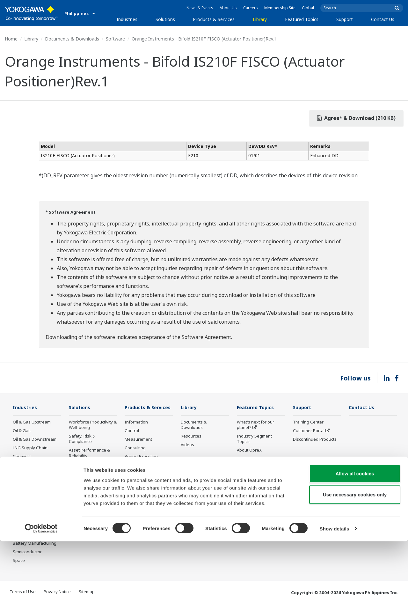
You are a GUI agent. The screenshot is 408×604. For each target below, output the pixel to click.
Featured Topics (301, 19)
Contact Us (382, 19)
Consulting (135, 457)
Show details (334, 591)
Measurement (138, 449)
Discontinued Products (146, 511)
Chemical (22, 457)
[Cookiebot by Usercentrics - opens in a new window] (41, 591)
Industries (127, 19)
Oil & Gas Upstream (32, 422)
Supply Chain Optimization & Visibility (91, 495)
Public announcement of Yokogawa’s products (148, 500)
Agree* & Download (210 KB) (356, 118)
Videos (187, 445)
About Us (228, 8)
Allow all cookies (355, 536)
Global (308, 8)
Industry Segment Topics (254, 439)
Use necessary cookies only (355, 557)
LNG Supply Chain (30, 448)
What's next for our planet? (255, 425)
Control (132, 440)
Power (19, 465)
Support (344, 19)
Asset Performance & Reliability (89, 453)
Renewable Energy (31, 474)
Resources (191, 436)
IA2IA (242, 468)
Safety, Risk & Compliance (82, 439)
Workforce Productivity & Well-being (93, 425)
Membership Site (279, 8)
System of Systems (255, 459)
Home (11, 39)
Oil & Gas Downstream (34, 439)
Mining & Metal (27, 491)
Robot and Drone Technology (253, 496)
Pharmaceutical (28, 500)
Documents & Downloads (72, 39)
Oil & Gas (22, 431)
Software (115, 39)
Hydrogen (22, 483)
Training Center (308, 422)
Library (260, 19)
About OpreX (249, 450)
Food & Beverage (29, 509)
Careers (250, 8)
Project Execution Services (141, 468)
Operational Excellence (91, 465)
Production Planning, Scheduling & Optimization (89, 512)
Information (136, 431)
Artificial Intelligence (256, 485)
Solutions (165, 19)
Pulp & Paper (25, 517)
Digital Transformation (258, 476)
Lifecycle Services (142, 480)
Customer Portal (308, 431)
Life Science (136, 489)
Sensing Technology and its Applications (257, 510)
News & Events (199, 8)
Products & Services (214, 19)
